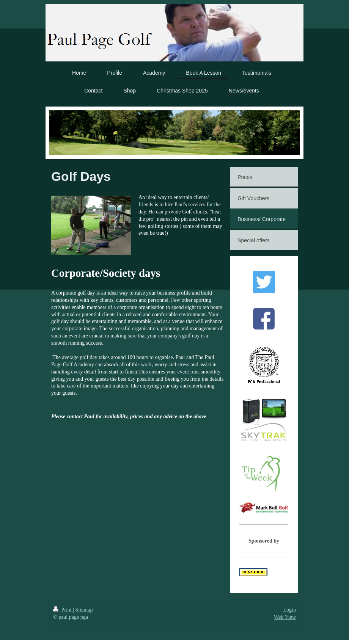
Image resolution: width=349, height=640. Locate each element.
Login (289, 610)
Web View (285, 617)
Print (63, 610)
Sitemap (84, 610)
